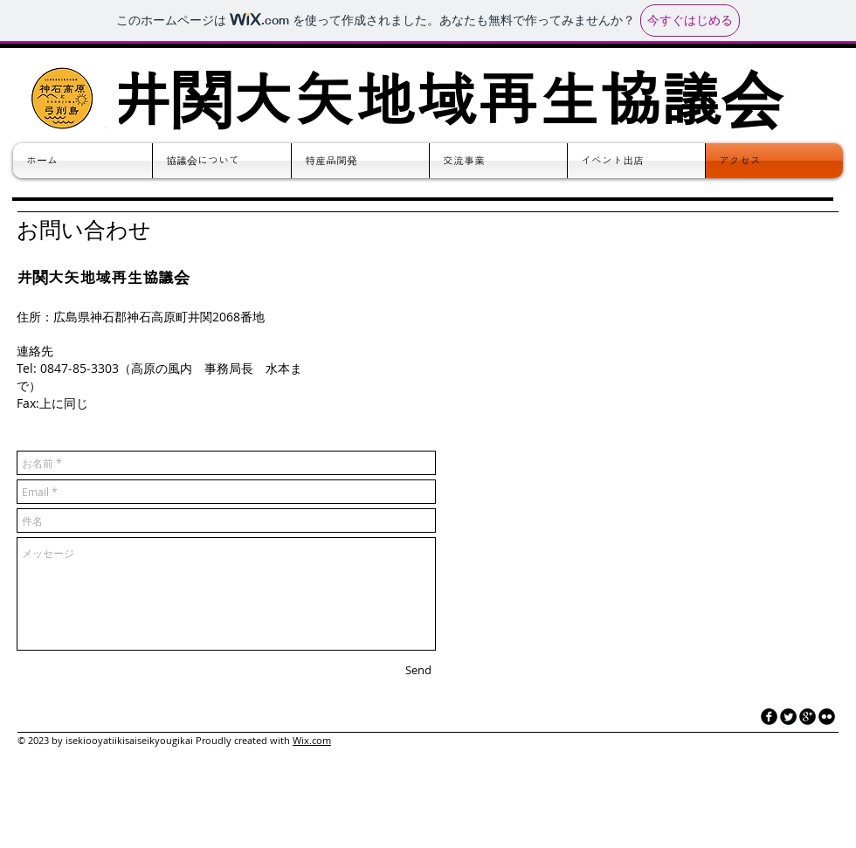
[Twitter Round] (788, 716)
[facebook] (769, 716)
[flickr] (826, 716)
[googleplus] (807, 716)
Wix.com (312, 740)
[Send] (418, 670)
